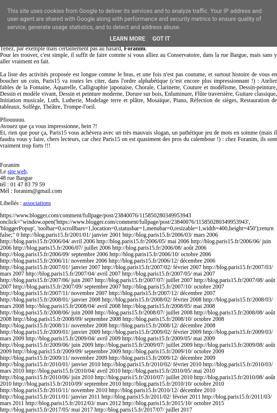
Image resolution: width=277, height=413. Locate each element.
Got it (161, 38)
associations (37, 203)
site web (17, 171)
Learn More (127, 38)
